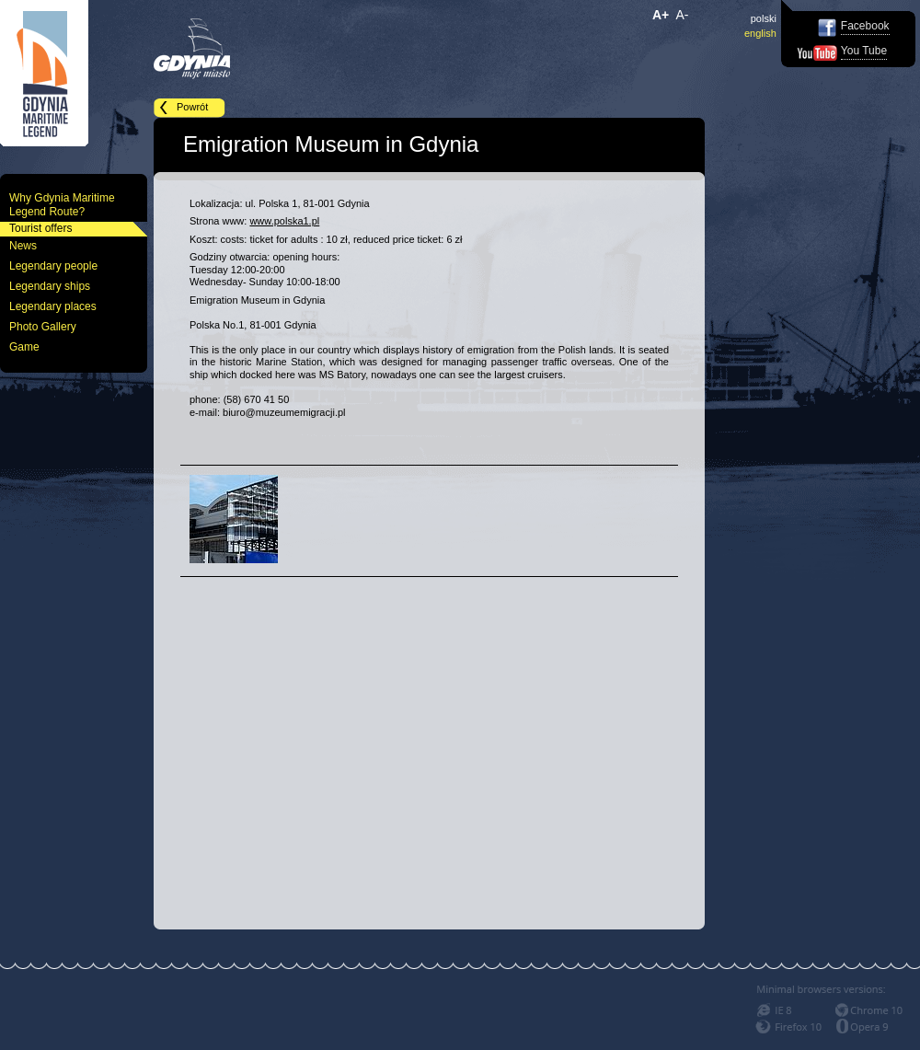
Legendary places (53, 306)
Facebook (865, 25)
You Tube (864, 50)
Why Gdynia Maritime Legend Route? (62, 204)
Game (24, 346)
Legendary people (53, 266)
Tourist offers (40, 228)
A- (682, 14)
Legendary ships (49, 286)
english (760, 33)
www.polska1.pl (284, 220)
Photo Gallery (42, 326)
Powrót (192, 106)
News (23, 245)
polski (763, 18)
